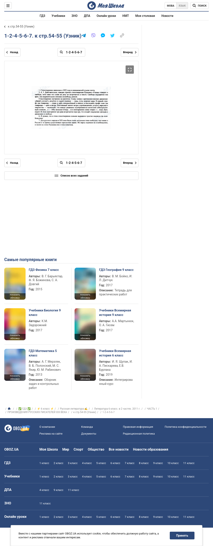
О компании (47, 426)
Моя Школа (48, 449)
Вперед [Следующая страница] (128, 52)
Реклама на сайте (50, 433)
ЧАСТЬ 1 (152, 408)
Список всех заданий (71, 176)
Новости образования (150, 449)
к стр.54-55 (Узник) (21, 26)
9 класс (158, 463)
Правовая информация (138, 426)
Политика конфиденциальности (185, 426)
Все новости (119, 449)
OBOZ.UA (11, 449)
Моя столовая (145, 16)
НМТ (125, 16)
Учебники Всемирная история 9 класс (115, 312)
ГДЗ (42, 16)
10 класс (173, 463)
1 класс (44, 463)
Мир (65, 449)
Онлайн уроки (106, 16)
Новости (167, 16)
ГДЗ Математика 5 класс (43, 353)
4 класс (87, 463)
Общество (96, 449)
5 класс (101, 463)
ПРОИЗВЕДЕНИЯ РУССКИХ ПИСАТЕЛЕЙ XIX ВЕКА (37, 412)
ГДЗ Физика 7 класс (44, 270)
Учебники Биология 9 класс (45, 312)
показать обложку (15, 296)
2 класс (58, 463)
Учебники (58, 16)
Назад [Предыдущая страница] (14, 52)
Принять (182, 535)
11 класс (188, 463)
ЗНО (75, 16)
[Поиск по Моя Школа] (199, 5)
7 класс (130, 463)
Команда (87, 426)
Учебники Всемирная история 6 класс (115, 353)
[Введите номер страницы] (71, 52)
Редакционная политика (139, 433)
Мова (170, 5)
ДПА (87, 16)
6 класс (115, 463)
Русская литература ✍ (74, 408)
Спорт (78, 449)
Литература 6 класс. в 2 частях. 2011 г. (117, 408)
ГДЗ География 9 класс (116, 270)
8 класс (144, 463)
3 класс (73, 463)
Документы (88, 433)
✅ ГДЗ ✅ (24, 408)
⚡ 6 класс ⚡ (45, 408)
